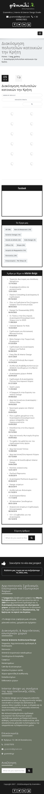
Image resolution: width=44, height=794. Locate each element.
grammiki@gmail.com (13, 748)
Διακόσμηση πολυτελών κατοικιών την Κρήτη (19, 87)
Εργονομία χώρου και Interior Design (22, 408)
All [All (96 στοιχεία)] (8, 229)
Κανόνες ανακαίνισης (18, 467)
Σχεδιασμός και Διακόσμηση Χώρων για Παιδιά (22, 347)
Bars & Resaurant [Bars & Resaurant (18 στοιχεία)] (22, 229)
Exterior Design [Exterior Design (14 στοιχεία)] (13, 234)
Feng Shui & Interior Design (21, 354)
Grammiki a (22, 786)
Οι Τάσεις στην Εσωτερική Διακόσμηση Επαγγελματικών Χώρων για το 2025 (22, 317)
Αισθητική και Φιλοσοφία (20, 490)
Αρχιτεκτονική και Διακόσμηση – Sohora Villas (24, 401)
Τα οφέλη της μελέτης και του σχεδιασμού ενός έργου (22, 442)
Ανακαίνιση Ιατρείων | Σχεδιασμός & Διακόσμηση (24, 507)
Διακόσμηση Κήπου (18, 495)
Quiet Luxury (15, 386)
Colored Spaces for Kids (20, 325)
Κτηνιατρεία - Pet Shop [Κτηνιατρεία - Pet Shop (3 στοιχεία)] (16, 260)
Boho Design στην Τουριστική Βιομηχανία (22, 340)
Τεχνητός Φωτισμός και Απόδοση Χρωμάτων (24, 280)
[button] (22, 95)
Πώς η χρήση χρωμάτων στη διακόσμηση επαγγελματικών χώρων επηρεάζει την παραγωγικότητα (22, 418)
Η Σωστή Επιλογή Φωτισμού (21, 360)
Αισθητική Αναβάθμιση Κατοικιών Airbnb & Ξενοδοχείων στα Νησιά (24, 366)
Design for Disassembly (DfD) (22, 310)
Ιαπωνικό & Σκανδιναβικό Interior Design (24, 461)
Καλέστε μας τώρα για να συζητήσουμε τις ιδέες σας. (22, 571)
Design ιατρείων (16, 484)
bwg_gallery (14, 56)
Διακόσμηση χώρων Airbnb (21, 373)
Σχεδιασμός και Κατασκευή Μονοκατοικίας (21, 332)
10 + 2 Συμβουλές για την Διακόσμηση (20, 515)
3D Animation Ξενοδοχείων (21, 501)
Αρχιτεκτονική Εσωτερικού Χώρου (24, 454)
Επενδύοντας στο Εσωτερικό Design (22, 428)
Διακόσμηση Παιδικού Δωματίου (23, 478)
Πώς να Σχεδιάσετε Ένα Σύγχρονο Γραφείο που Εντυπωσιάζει (24, 303)
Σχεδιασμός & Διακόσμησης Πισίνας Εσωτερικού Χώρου (21, 380)
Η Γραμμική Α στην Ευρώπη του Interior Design (22, 393)
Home (4, 56)
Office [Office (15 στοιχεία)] (9, 245)
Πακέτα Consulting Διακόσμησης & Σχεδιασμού (24, 295)
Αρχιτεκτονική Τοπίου (19, 448)
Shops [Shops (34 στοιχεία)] (21, 245)
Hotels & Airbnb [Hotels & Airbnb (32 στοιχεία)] (13, 240)
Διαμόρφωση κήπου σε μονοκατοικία (19, 287)
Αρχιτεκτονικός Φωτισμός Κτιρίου (24, 435)
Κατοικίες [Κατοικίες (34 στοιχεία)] (11, 255)
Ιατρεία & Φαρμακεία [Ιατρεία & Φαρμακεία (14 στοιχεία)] (16, 250)
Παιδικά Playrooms (18, 473)
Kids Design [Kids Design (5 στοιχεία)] (29, 240)
